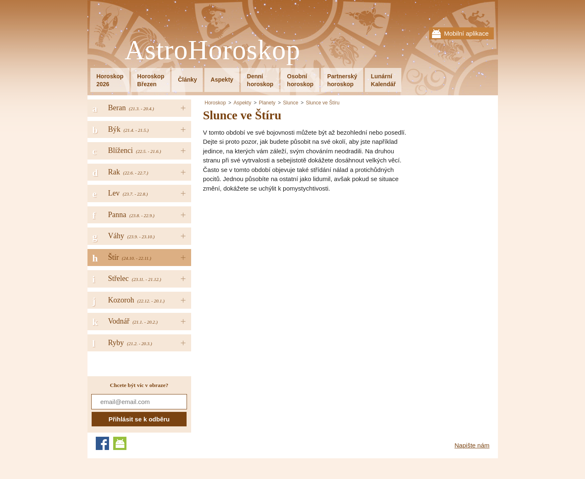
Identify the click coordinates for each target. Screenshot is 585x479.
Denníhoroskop (260, 80)
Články (187, 79)
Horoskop (215, 103)
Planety (267, 103)
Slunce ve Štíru (323, 103)
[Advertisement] (272, 257)
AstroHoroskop (213, 50)
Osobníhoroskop (300, 80)
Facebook (102, 443)
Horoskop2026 (110, 80)
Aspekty (222, 79)
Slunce (291, 103)
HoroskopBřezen (150, 80)
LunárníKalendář (383, 80)
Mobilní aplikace (466, 33)
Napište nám (471, 445)
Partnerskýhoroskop (342, 80)
